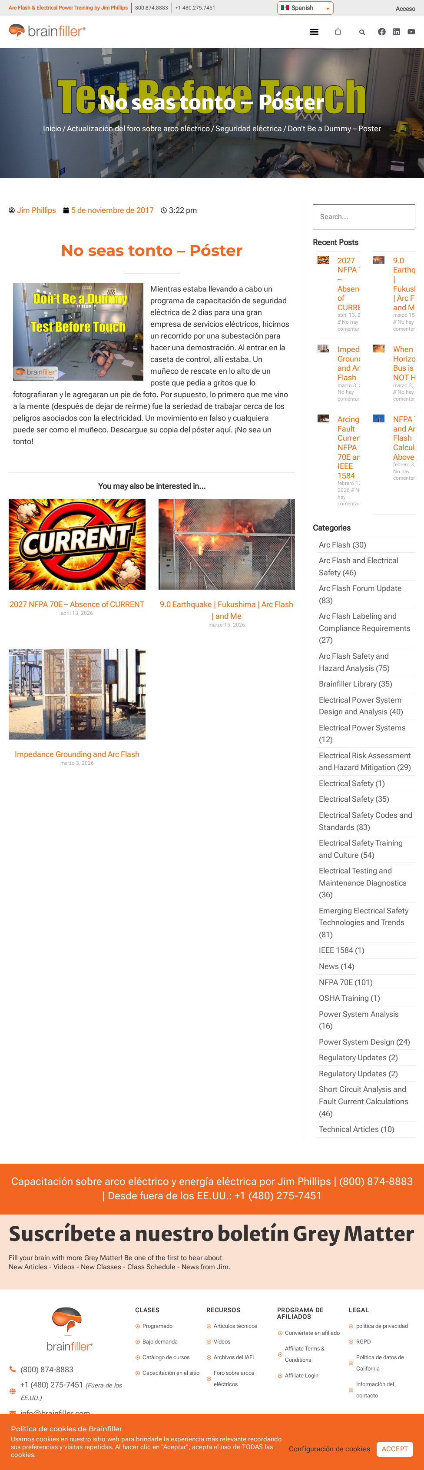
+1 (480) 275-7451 (278, 1186)
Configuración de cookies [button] (329, 1449)
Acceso (405, 8)
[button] (314, 32)
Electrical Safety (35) (354, 795)
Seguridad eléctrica (248, 128)
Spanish (297, 7)
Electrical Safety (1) (352, 779)
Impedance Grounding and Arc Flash (77, 754)
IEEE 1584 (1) (341, 943)
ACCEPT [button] (395, 1449)
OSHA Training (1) (349, 990)
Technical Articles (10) (356, 1119)
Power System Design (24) (364, 1033)
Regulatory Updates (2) (358, 1049)
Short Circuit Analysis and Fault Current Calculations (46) (363, 1092)
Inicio (52, 128)
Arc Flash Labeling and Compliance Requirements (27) (365, 627)
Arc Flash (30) (342, 544)
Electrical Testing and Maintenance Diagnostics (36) (363, 877)
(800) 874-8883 (376, 1171)
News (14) (336, 959)
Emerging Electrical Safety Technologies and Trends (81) (363, 916)
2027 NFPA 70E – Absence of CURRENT (77, 604)
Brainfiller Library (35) (355, 681)
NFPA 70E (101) (346, 974)
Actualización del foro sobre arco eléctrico (138, 128)
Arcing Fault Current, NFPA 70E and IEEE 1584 (352, 447)
